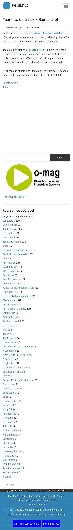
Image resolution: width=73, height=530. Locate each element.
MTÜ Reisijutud (34, 490)
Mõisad (6, 330)
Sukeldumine (9, 393)
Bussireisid (9, 275)
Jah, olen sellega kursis (26, 524)
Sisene (10, 484)
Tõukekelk (8, 334)
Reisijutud (20, 5)
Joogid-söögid (10, 83)
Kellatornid (8, 405)
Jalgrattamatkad (11, 283)
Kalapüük (7, 409)
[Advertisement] (36, 123)
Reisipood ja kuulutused (15, 367)
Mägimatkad (9, 363)
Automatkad (9, 262)
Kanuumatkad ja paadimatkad (18, 288)
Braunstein (32, 50)
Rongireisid (8, 359)
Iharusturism (9, 455)
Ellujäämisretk (10, 292)
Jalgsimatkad (10, 225)
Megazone (8, 476)
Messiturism (9, 351)
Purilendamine (10, 472)
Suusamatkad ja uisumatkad (18, 346)
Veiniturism (9, 439)
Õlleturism (8, 443)
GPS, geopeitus (11, 271)
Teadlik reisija (10, 229)
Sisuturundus (10, 300)
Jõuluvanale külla (12, 372)
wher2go (17, 27)
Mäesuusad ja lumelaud (15, 355)
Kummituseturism (12, 430)
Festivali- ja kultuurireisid (16, 254)
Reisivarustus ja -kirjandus (17, 250)
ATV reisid (8, 418)
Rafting (6, 376)
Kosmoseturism (11, 401)
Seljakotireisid (10, 317)
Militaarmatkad (10, 434)
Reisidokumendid (12, 321)
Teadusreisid (9, 338)
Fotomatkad (9, 313)
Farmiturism (9, 384)
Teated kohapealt (12, 241)
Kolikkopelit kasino (14, 196)
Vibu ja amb (9, 460)
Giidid (6, 397)
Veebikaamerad (11, 388)
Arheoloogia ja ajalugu (14, 309)
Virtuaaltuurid (10, 342)
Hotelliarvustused (12, 279)
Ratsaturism (9, 422)
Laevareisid (9, 237)
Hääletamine (9, 413)
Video (6, 246)
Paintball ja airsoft (12, 468)
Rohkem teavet (51, 524)
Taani (5, 87)
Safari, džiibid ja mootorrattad (18, 380)
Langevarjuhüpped (12, 451)
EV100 (6, 258)
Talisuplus (8, 426)
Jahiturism (8, 447)
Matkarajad (8, 233)
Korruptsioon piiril (12, 464)
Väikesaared (9, 325)
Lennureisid (9, 220)
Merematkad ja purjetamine (17, 296)
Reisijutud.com (10, 267)
